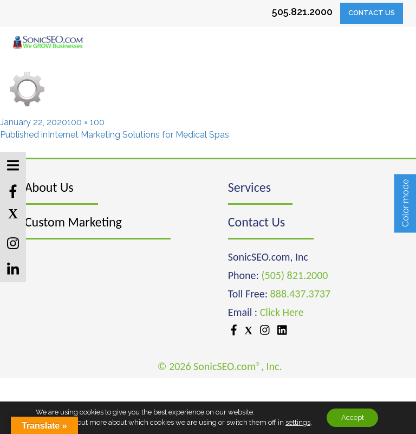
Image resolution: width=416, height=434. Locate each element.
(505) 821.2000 (294, 275)
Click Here (282, 312)
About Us (49, 187)
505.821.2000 (302, 11)
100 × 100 (86, 122)
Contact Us (371, 13)
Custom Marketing (73, 222)
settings (294, 422)
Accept (352, 417)
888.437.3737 (300, 293)
